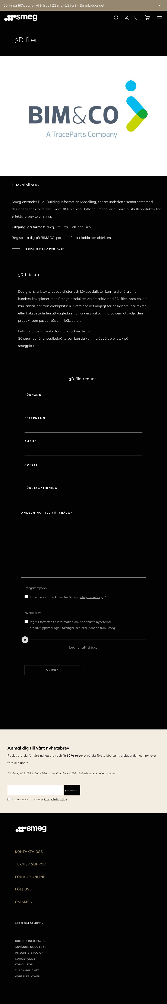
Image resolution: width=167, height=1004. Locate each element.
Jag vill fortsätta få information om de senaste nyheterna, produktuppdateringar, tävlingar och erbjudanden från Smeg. (73, 625)
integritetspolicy (91, 597)
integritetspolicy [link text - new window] (55, 799)
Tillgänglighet (27, 970)
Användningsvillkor (31, 946)
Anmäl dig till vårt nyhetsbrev (38, 748)
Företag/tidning (41, 488)
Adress (31, 464)
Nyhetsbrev (33, 613)
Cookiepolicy (25, 958)
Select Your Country (28, 922)
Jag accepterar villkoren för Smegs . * (68, 597)
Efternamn (35, 418)
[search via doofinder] (116, 18)
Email (30, 441)
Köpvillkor (24, 964)
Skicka (52, 670)
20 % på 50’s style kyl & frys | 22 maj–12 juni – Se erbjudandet (53, 5)
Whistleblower (27, 976)
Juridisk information (31, 941)
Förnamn (33, 395)
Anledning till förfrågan (47, 512)
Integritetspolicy (36, 588)
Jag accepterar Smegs (39, 799)
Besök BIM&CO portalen (45, 248)
